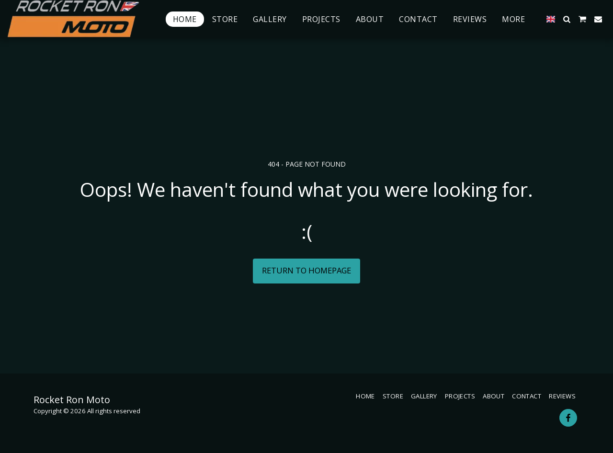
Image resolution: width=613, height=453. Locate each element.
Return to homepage (306, 270)
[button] (566, 19)
